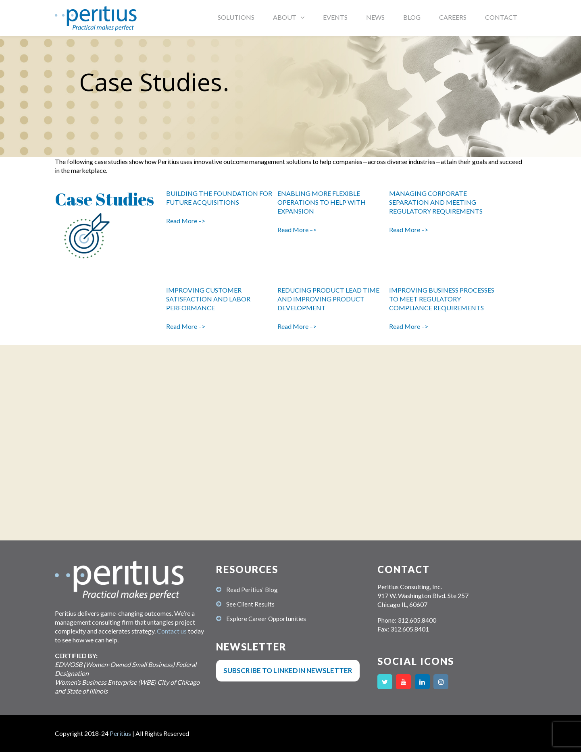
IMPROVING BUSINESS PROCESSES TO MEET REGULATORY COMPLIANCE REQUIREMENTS (441, 299)
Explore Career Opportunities (266, 618)
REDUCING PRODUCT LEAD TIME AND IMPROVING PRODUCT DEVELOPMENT (328, 299)
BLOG (412, 17)
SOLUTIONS (236, 17)
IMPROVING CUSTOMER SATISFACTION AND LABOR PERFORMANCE (208, 299)
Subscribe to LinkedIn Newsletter (287, 670)
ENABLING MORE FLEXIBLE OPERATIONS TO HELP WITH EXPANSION (321, 202)
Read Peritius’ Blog (252, 589)
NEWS (375, 17)
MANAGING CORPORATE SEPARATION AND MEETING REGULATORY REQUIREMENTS (436, 202)
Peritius (120, 733)
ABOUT (284, 17)
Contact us (172, 631)
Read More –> (185, 220)
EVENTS (335, 17)
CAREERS (452, 17)
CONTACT (501, 17)
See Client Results (250, 604)
